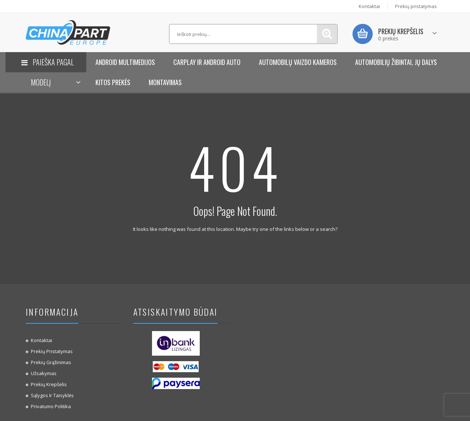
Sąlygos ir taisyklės (52, 395)
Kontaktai (369, 6)
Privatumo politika (51, 406)
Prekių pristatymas (416, 6)
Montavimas (165, 82)
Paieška (327, 34)
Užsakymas (44, 373)
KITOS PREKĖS (112, 82)
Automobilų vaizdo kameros (298, 62)
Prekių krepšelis (49, 384)
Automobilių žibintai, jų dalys (396, 62)
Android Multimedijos (125, 62)
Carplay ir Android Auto (207, 62)
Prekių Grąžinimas (51, 362)
